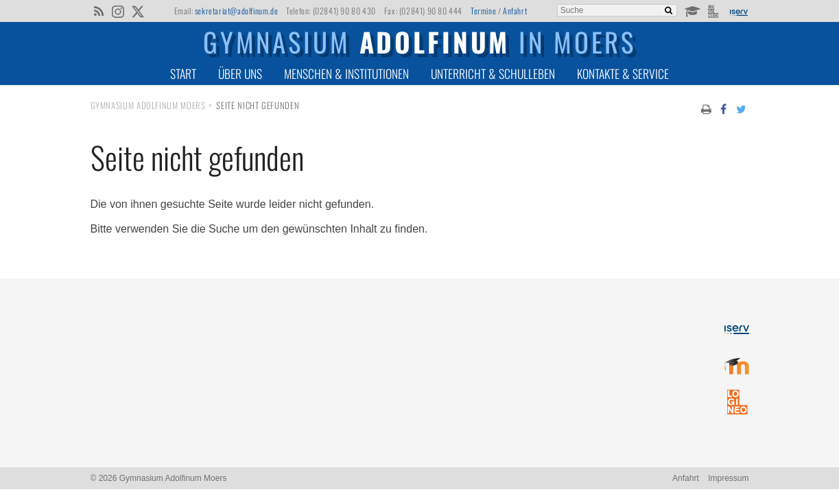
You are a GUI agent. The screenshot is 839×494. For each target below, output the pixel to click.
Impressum (728, 478)
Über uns (240, 73)
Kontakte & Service (623, 73)
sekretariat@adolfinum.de (236, 10)
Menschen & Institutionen (346, 73)
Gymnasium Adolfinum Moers (148, 105)
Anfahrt (515, 10)
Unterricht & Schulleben (493, 73)
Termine (483, 10)
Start (183, 73)
